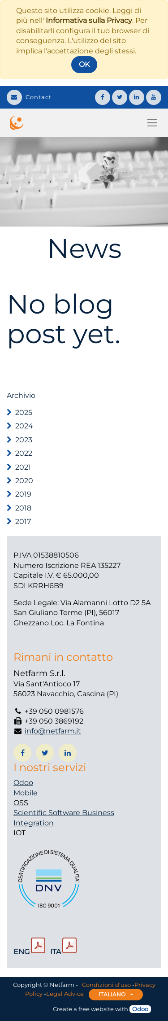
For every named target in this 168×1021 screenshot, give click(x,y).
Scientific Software (47, 812)
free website (96, 1008)
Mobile (25, 793)
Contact (29, 96)
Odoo (23, 782)
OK (84, 64)
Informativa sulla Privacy (89, 20)
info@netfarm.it (53, 731)
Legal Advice (65, 993)
